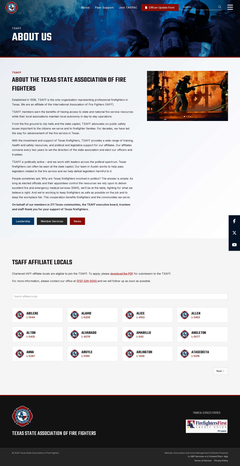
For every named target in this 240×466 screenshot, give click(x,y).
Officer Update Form (159, 7)
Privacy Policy (221, 460)
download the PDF (121, 273)
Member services (52, 221)
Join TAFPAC (128, 7)
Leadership (23, 221)
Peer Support (104, 7)
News (77, 221)
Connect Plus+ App (218, 456)
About (85, 7)
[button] (229, 7)
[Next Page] (220, 371)
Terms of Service (203, 460)
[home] (11, 7)
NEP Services (197, 456)
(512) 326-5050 (87, 281)
